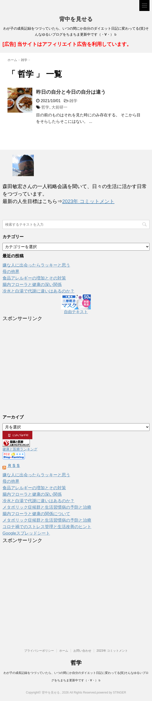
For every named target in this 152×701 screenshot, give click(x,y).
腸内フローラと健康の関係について (36, 513)
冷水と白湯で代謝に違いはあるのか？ (38, 291)
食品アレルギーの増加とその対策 (34, 278)
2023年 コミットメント (88, 201)
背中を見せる (76, 19)
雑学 (73, 101)
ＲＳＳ (13, 465)
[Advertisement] (76, 364)
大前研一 (59, 107)
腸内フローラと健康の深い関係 (32, 284)
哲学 (45, 107)
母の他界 (10, 271)
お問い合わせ (82, 650)
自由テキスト (76, 312)
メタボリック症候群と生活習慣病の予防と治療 (46, 507)
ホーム (63, 650)
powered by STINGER (111, 692)
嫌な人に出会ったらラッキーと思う (36, 265)
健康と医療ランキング (19, 449)
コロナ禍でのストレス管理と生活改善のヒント (46, 526)
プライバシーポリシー (39, 650)
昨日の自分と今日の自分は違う (71, 92)
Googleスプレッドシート (26, 533)
